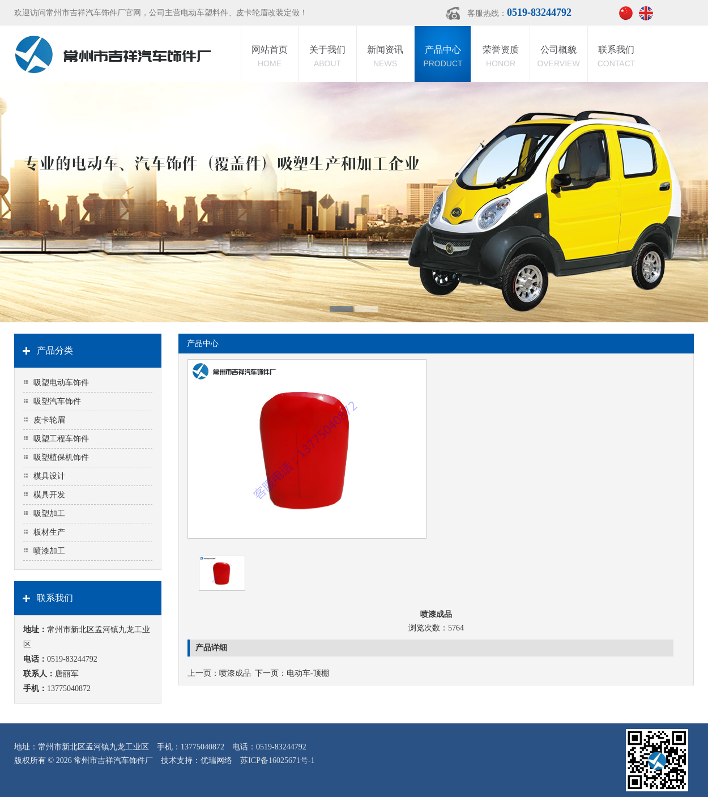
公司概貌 (558, 57)
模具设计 (49, 476)
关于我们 (327, 57)
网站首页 (269, 57)
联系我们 (616, 57)
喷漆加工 (49, 551)
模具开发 (49, 495)
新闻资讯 (385, 57)
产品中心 (443, 57)
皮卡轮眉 (49, 420)
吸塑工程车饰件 (61, 438)
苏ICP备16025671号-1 (277, 760)
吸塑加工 (49, 513)
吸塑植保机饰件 (61, 457)
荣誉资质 (500, 57)
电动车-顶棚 (308, 673)
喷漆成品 (235, 673)
